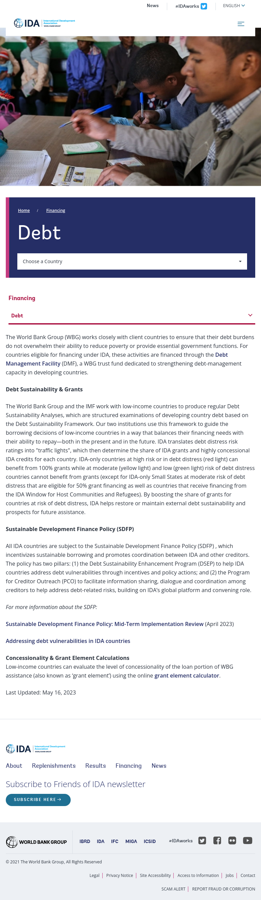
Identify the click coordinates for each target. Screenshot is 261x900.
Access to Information (198, 875)
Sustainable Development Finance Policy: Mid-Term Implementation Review (105, 624)
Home (24, 210)
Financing (55, 210)
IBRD (85, 842)
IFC (114, 842)
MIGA (131, 842)
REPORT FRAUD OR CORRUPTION (223, 889)
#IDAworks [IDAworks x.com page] (187, 6)
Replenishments (54, 766)
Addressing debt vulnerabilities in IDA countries (68, 641)
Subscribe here (35, 800)
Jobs (230, 875)
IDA (100, 842)
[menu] (241, 24)
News (153, 6)
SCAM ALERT (173, 889)
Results (95, 766)
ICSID (150, 842)
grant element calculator (187, 675)
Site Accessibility (155, 875)
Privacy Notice (119, 875)
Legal (95, 875)
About (14, 766)
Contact (248, 875)
